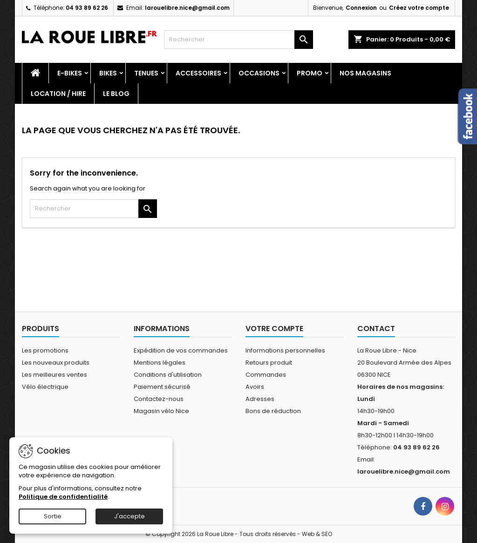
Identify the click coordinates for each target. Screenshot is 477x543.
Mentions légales (159, 362)
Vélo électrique (45, 386)
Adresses (259, 398)
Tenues (146, 73)
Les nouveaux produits (55, 362)
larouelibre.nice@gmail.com (187, 8)
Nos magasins (365, 73)
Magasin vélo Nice (161, 411)
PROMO (309, 73)
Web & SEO (317, 534)
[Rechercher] (238, 39)
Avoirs (254, 386)
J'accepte (129, 516)
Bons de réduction (273, 411)
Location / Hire (58, 93)
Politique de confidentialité (63, 496)
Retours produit (268, 362)
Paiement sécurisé (162, 386)
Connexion (361, 8)
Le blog (116, 93)
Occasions (258, 73)
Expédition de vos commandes (181, 350)
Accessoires (198, 73)
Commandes (265, 374)
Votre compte (274, 328)
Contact (376, 328)
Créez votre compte (419, 8)
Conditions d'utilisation (168, 374)
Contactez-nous (159, 398)
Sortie (52, 516)
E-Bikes (69, 73)
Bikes (108, 73)
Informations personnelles (285, 350)
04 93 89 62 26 (87, 8)
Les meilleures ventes (54, 374)
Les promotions (45, 350)
